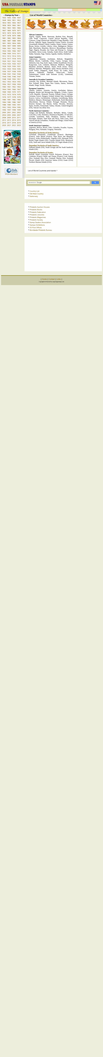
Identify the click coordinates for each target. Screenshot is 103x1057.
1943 (19, 74)
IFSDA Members (11, 174)
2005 (9, 115)
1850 (9, 20)
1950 (14, 79)
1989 (9, 105)
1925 (9, 64)
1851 (14, 20)
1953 (9, 82)
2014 (14, 120)
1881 (4, 38)
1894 (14, 43)
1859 (9, 25)
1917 (9, 59)
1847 (19, 18)
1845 (9, 18)
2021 (9, 125)
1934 (14, 69)
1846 (14, 18)
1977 (9, 97)
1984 (4, 102)
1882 (9, 38)
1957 (9, 84)
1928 (4, 66)
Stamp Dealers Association (40, 222)
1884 (19, 38)
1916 (4, 59)
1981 (9, 100)
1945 (9, 76)
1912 (4, 56)
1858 (4, 25)
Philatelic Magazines (38, 217)
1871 (19, 30)
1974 (14, 94)
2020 (4, 125)
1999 (19, 110)
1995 (19, 107)
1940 (4, 74)
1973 (9, 94)
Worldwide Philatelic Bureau (41, 230)
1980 (4, 100)
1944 (4, 76)
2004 (4, 115)
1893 (9, 43)
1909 (9, 53)
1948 (4, 79)
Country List (34, 191)
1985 (9, 102)
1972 (4, 94)
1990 (14, 105)
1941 (9, 74)
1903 (19, 48)
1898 (14, 46)
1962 (14, 87)
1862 (4, 28)
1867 (4, 30)
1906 (14, 51)
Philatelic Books (36, 209)
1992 (4, 107)
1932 (4, 69)
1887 (9, 41)
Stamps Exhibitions (37, 225)
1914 (14, 56)
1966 (14, 89)
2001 (9, 112)
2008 (4, 117)
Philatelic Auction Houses (40, 207)
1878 (9, 35)
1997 (9, 110)
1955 (19, 82)
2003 (19, 112)
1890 (19, 41)
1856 (14, 23)
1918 (14, 59)
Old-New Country (36, 194)
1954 (14, 82)
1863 (9, 28)
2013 (9, 120)
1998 (14, 110)
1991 (19, 105)
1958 (14, 84)
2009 (9, 117)
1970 (14, 92)
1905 (9, 51)
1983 (19, 100)
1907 (19, 51)
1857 (19, 23)
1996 (4, 110)
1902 (14, 48)
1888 (14, 41)
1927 (19, 64)
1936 (4, 71)
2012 (4, 120)
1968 (4, 92)
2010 (14, 117)
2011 (19, 117)
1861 (19, 25)
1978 (14, 97)
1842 (4, 18)
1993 (9, 107)
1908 (4, 53)
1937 (9, 71)
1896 (4, 46)
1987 (19, 102)
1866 (19, 28)
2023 (19, 125)
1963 (19, 87)
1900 (4, 48)
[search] (59, 183)
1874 (14, 33)
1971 (19, 92)
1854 (4, 23)
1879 (14, 35)
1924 (4, 64)
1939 (19, 71)
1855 (9, 23)
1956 (4, 84)
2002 (14, 112)
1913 (9, 56)
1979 (19, 97)
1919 (19, 59)
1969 (9, 92)
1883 (14, 38)
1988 (4, 105)
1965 (9, 89)
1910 (14, 53)
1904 (4, 51)
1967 (19, 89)
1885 (4, 41)
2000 (4, 112)
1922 (14, 61)
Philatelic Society (36, 220)
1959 (19, 84)
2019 (19, 123)
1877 (4, 35)
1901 (9, 48)
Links (59, 279)
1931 (19, 66)
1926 (14, 64)
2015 (19, 120)
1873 (9, 33)
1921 (9, 61)
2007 (19, 115)
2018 (14, 123)
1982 (14, 100)
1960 (4, 87)
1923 (19, 61)
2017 (9, 123)
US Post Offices (36, 227)
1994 (14, 107)
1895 (19, 43)
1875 (19, 33)
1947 (19, 76)
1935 (19, 69)
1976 (4, 97)
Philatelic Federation (38, 212)
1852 (19, 20)
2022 (14, 125)
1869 (9, 30)
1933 (9, 69)
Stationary (34, 196)
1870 (14, 30)
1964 (4, 89)
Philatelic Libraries (37, 215)
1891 (4, 43)
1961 (9, 87)
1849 (4, 20)
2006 (14, 115)
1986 (14, 102)
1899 (19, 46)
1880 (19, 35)
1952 (4, 82)
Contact (52, 279)
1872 (4, 33)
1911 (19, 53)
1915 (19, 56)
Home (44, 279)
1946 (14, 76)
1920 (4, 61)
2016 (4, 123)
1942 (14, 74)
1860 (14, 25)
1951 (19, 79)
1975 (19, 94)
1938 (14, 71)
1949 (9, 79)
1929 (9, 66)
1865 (14, 28)
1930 (14, 66)
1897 (9, 46)
